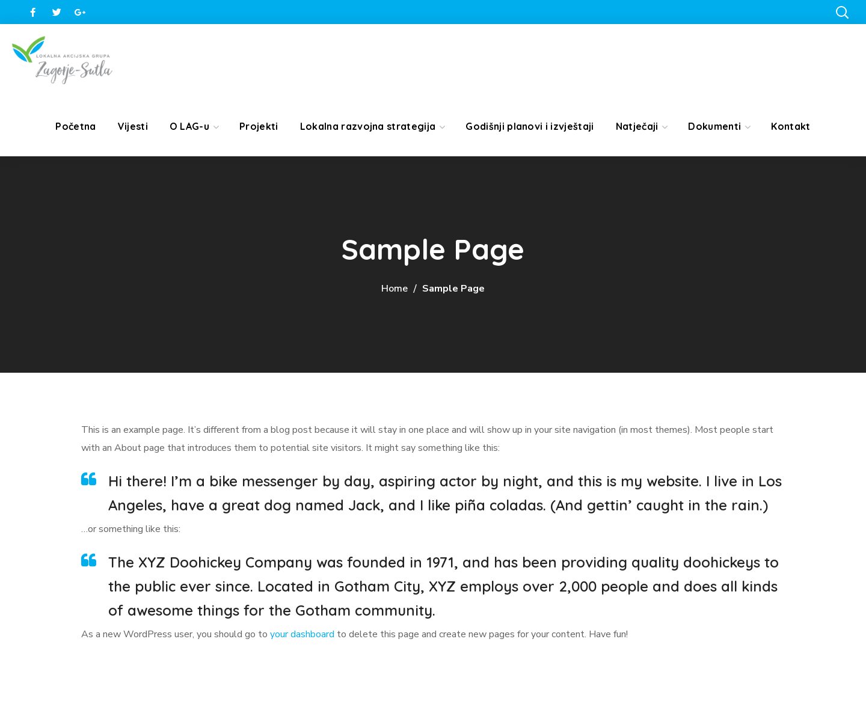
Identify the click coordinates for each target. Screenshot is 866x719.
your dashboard (302, 634)
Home (394, 288)
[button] (842, 12)
